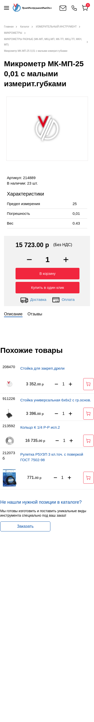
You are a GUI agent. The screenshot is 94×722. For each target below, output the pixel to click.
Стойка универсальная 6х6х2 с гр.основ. (55, 400)
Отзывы (35, 314)
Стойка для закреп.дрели (42, 368)
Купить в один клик (47, 287)
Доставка (33, 300)
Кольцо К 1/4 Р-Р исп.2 (40, 427)
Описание (13, 314)
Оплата (63, 300)
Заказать (25, 526)
